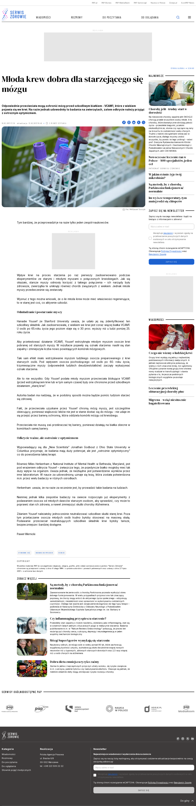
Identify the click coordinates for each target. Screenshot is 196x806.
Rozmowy (77, 17)
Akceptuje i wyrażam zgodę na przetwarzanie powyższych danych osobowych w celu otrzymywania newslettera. (173, 237)
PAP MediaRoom (122, 3)
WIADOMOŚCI (156, 319)
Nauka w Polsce (158, 3)
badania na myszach (44, 553)
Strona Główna (178, 68)
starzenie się (24, 553)
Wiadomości (43, 17)
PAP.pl (94, 3)
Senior (191, 68)
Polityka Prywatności (171, 251)
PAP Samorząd (140, 3)
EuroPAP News (187, 3)
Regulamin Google (157, 254)
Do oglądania (150, 17)
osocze (62, 553)
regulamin (168, 233)
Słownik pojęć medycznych (16, 770)
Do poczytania (112, 17)
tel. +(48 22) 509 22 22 (51, 766)
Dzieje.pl (173, 3)
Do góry (187, 801)
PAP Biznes (106, 3)
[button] (189, 17)
